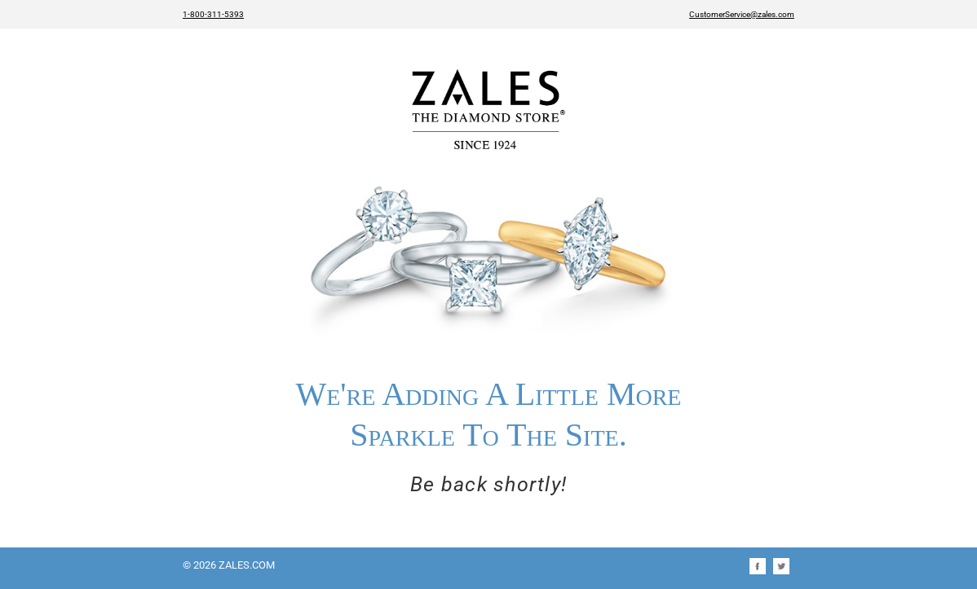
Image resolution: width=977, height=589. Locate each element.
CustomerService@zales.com (741, 14)
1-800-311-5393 (213, 14)
